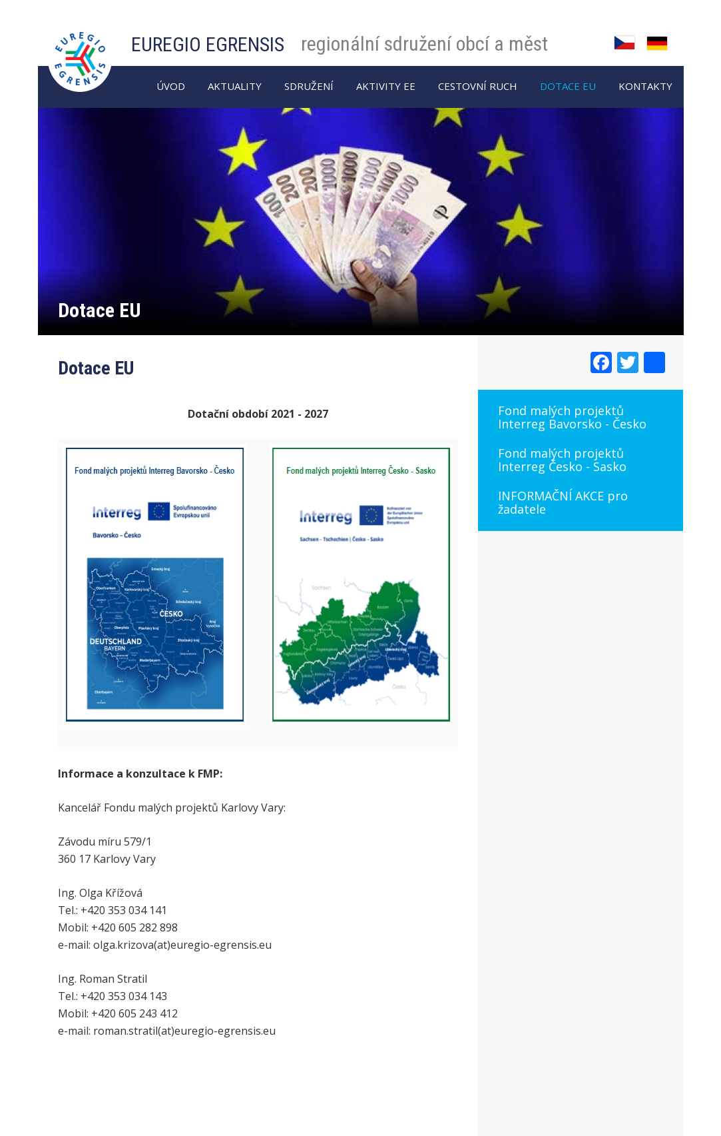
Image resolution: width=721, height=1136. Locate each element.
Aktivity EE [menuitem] (385, 86)
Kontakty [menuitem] (645, 86)
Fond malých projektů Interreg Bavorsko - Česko (572, 417)
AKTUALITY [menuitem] (235, 86)
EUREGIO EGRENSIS (207, 44)
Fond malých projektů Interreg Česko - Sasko (562, 459)
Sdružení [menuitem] (309, 86)
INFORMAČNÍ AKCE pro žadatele (563, 502)
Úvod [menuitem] (170, 86)
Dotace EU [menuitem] (568, 86)
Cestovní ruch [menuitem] (477, 86)
